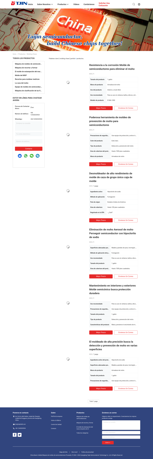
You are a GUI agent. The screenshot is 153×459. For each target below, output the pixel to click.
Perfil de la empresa (56, 416)
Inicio (14, 54)
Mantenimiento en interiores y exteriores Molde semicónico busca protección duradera (112, 289)
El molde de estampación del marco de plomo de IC (28, 72)
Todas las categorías (82, 433)
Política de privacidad (87, 452)
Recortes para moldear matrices (27, 79)
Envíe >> (108, 442)
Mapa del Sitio (64, 452)
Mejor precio (101, 108)
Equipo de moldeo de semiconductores (28, 87)
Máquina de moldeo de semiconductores (28, 64)
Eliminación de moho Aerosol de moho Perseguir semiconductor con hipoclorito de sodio (112, 233)
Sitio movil (74, 452)
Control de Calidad (56, 424)
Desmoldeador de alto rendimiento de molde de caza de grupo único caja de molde (110, 177)
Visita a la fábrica (56, 420)
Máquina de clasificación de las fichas (28, 91)
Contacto (28, 149)
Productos (21, 54)
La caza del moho (21, 83)
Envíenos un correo (125, 108)
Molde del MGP (21, 75)
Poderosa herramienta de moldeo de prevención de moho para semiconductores (110, 121)
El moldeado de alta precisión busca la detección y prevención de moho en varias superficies (113, 345)
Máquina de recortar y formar (26, 68)
